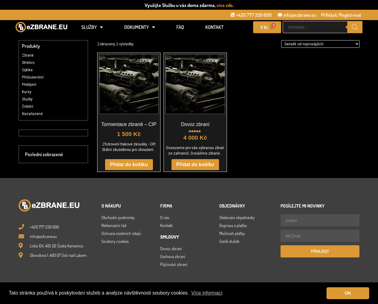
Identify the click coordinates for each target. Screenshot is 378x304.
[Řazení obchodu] (320, 43)
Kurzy (26, 92)
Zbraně (28, 55)
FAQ (180, 27)
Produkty (31, 46)
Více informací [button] (206, 292)
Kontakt (214, 27)
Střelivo (28, 63)
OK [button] (347, 293)
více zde (225, 5)
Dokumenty (139, 27)
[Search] (354, 27)
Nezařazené (32, 114)
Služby (92, 27)
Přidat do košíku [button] (129, 164)
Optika (27, 70)
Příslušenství (33, 77)
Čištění (27, 106)
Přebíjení (29, 84)
